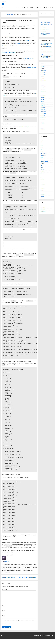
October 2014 (43, 95)
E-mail (3, 610)
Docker (42, 151)
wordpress (42, 194)
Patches (42, 173)
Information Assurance (44, 161)
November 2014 (43, 93)
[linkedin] (1, 635)
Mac (41, 165)
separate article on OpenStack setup (9, 52)
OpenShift (42, 169)
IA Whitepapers (39, 7)
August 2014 (43, 97)
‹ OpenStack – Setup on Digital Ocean (9, 577)
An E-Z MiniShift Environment (45, 22)
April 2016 (42, 78)
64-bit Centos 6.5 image (21, 69)
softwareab (3, 7)
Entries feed (43, 207)
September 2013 (43, 117)
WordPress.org (43, 211)
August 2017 (43, 68)
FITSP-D (31, 7)
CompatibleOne (22, 26)
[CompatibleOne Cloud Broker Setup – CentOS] (16, 25)
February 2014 (43, 107)
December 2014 (43, 91)
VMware (42, 190)
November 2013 (43, 113)
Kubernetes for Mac (44, 31)
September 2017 (43, 66)
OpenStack (17, 43)
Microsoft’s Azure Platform (11, 42)
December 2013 (43, 111)
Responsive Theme (50, 635)
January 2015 (43, 89)
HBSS (42, 159)
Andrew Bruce (6, 561)
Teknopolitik (42, 188)
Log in (42, 205)
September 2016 (43, 74)
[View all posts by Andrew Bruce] (5, 25)
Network (42, 167)
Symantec (42, 179)
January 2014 (43, 109)
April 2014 (42, 103)
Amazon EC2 (27, 40)
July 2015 (42, 82)
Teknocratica (29, 25)
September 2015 (43, 80)
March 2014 (43, 105)
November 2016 (43, 70)
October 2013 (43, 115)
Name (3, 605)
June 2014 (42, 99)
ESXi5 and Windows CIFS (47, 51)
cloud (12, 14)
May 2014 (42, 101)
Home (17, 7)
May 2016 (42, 76)
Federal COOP (43, 155)
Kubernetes (42, 163)
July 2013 (42, 121)
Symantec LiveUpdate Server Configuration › (27, 577)
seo (41, 175)
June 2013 (42, 123)
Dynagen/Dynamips (44, 153)
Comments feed (43, 209)
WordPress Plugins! (49, 7)
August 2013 (43, 119)
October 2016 (43, 72)
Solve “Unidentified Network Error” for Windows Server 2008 (46, 48)
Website (4, 615)
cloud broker (16, 26)
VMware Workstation (32, 67)
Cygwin (23, 66)
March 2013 (43, 130)
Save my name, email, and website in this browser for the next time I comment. (19, 620)
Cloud (25, 25)
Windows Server (43, 192)
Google (42, 157)
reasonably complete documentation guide (21, 126)
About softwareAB (24, 7)
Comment (4, 589)
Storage (42, 177)
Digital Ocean (4, 45)
